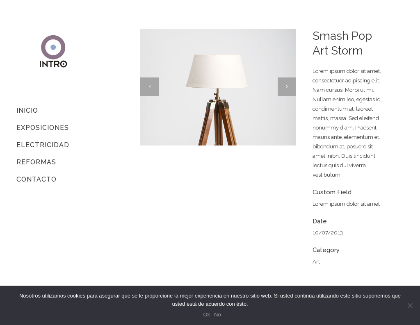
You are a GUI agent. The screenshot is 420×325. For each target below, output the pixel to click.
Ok (206, 314)
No (217, 314)
